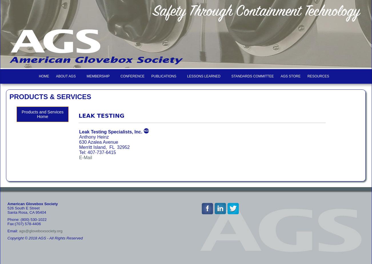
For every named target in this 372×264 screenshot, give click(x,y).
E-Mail (85, 157)
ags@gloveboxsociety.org (41, 231)
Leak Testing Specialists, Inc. (110, 131)
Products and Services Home (43, 114)
